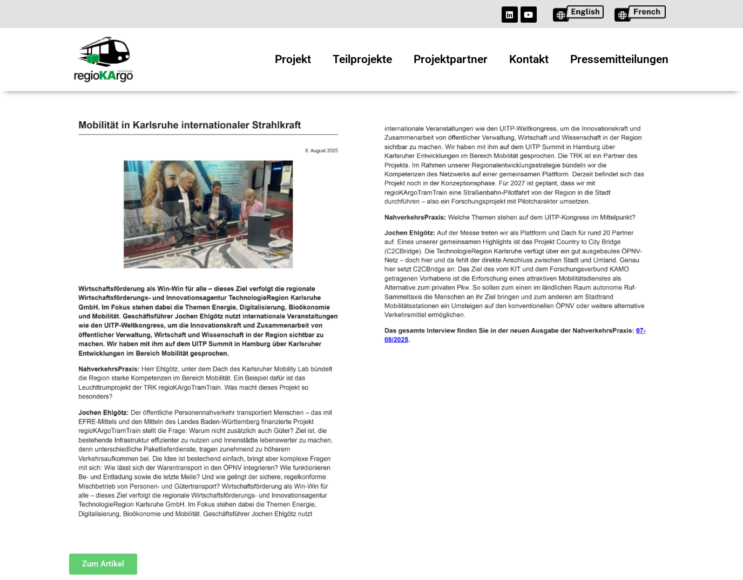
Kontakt (529, 59)
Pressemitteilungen (619, 59)
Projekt (293, 59)
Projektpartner (451, 59)
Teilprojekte (362, 59)
